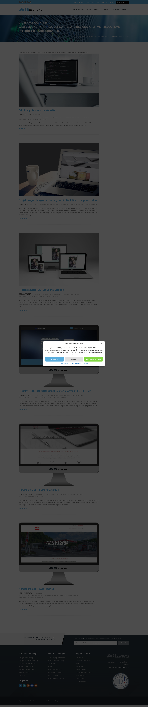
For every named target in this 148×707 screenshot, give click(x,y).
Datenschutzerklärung (75, 363)
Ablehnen (74, 359)
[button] (102, 343)
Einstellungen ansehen (93, 359)
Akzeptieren (54, 359)
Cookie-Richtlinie (64, 363)
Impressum (85, 363)
